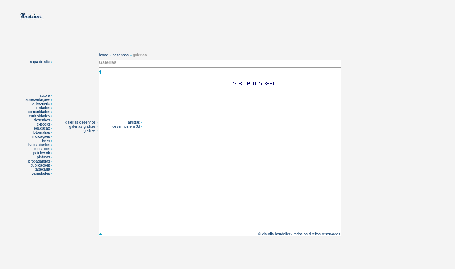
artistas (134, 122)
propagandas (39, 161)
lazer (46, 141)
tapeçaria (42, 169)
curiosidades (39, 116)
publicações (40, 165)
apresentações (38, 100)
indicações (41, 136)
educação (42, 128)
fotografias (41, 132)
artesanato (41, 104)
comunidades (39, 112)
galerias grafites (83, 126)
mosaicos (42, 149)
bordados (42, 108)
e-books (43, 124)
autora (45, 95)
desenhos (42, 120)
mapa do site (40, 62)
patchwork (42, 153)
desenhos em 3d (126, 126)
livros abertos (39, 145)
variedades (41, 173)
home (103, 55)
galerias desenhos (81, 122)
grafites (90, 131)
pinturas (44, 157)
